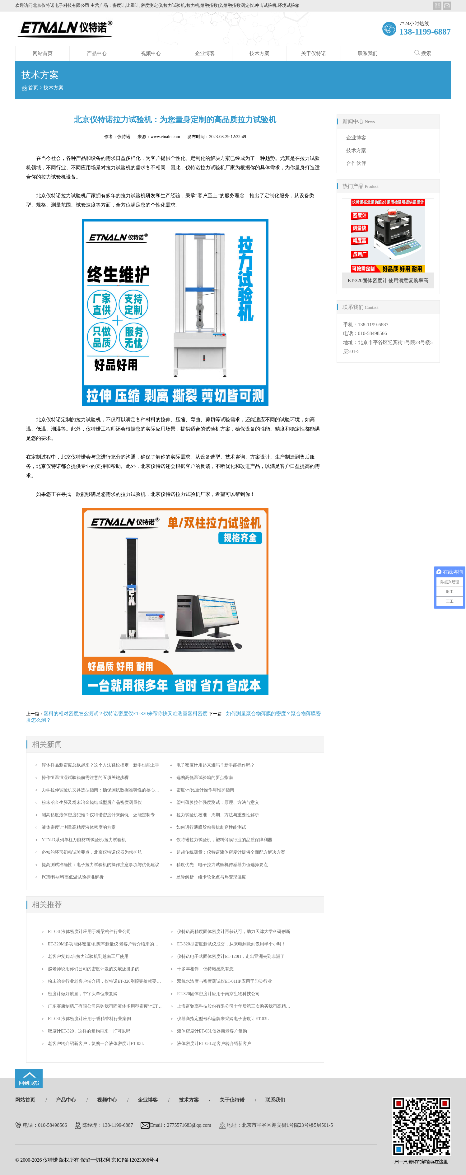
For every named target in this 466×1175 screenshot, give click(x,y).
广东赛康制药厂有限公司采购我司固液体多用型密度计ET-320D (108, 1006)
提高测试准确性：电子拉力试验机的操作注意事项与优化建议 (100, 864)
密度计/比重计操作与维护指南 (205, 790)
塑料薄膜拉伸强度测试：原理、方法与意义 (217, 802)
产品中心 (97, 53)
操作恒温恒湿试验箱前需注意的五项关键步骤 (85, 777)
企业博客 (205, 53)
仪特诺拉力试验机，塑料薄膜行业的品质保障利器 (224, 839)
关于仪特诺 (313, 53)
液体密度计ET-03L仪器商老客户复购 (212, 1031)
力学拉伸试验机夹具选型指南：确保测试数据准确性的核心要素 (103, 790)
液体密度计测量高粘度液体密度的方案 (79, 827)
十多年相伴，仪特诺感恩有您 (205, 969)
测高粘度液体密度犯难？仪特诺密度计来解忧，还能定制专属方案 (105, 815)
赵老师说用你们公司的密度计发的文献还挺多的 (93, 969)
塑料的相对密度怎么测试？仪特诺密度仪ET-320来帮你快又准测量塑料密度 (125, 713)
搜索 (422, 53)
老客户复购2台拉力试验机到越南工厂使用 (88, 956)
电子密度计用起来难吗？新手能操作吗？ (215, 765)
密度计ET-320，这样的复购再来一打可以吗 (89, 1031)
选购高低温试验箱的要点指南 (204, 777)
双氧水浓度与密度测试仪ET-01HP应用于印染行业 (224, 981)
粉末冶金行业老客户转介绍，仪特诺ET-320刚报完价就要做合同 (109, 981)
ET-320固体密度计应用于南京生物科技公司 (218, 993)
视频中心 (151, 53)
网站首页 (43, 53)
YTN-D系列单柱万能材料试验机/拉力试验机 (84, 839)
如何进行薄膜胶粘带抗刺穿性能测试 (211, 827)
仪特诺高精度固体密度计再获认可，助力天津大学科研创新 (233, 931)
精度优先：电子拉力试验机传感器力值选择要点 (222, 864)
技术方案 (259, 53)
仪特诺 (123, 136)
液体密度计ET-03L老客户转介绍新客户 (214, 1043)
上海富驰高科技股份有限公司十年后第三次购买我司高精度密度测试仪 (244, 1006)
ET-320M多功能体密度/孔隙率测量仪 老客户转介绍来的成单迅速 (109, 944)
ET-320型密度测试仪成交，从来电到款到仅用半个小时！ (231, 944)
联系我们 (368, 53)
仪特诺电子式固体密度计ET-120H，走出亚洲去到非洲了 (231, 956)
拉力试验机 (88, 419)
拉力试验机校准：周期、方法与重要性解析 (217, 815)
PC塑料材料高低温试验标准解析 (73, 877)
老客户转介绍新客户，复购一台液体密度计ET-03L (96, 1043)
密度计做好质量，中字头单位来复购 (83, 993)
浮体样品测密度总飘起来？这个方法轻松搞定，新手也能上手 (100, 765)
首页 (33, 87)
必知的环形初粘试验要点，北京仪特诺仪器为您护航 (92, 852)
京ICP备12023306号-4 (134, 1160)
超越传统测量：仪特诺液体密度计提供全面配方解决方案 (230, 852)
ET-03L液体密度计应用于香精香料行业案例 (89, 1018)
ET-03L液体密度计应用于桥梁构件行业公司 (89, 931)
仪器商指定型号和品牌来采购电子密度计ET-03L (223, 1018)
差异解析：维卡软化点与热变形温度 (211, 877)
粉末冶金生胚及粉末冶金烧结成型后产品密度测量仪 (92, 802)
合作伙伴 (356, 163)
